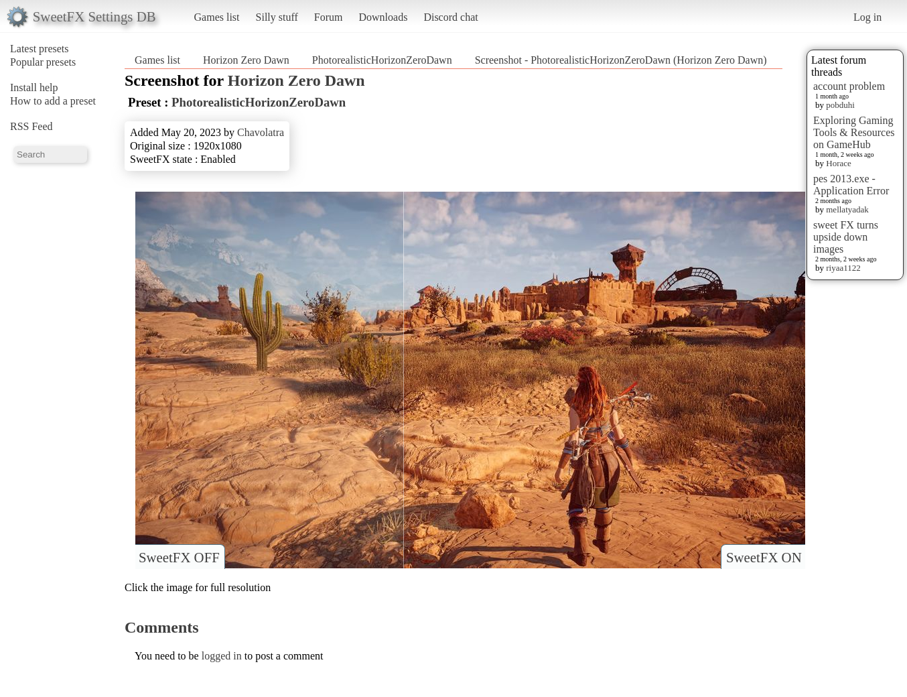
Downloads (382, 17)
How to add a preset (53, 101)
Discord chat (450, 17)
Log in (867, 17)
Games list (217, 17)
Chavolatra (260, 132)
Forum (328, 17)
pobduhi (840, 105)
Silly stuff (277, 17)
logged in (222, 655)
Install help (34, 87)
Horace (838, 163)
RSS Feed (31, 126)
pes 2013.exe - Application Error (851, 184)
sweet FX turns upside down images (845, 237)
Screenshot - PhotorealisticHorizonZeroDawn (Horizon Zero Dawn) (621, 60)
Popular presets (43, 62)
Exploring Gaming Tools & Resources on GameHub (854, 132)
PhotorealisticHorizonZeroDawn (382, 60)
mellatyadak (847, 209)
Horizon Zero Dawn (246, 60)
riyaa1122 (843, 268)
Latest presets (39, 48)
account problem (849, 86)
